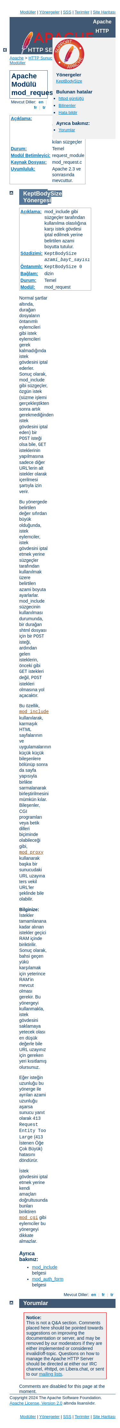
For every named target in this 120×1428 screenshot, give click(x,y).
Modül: (27, 287)
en (40, 102)
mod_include (34, 711)
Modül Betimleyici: (31, 155)
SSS (67, 12)
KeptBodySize (69, 81)
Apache (17, 58)
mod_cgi (28, 1217)
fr (35, 107)
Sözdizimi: (31, 253)
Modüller (28, 12)
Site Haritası (104, 12)
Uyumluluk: (23, 168)
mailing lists (50, 1374)
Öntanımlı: (31, 266)
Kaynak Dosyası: (29, 162)
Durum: (19, 148)
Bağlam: (29, 273)
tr (44, 107)
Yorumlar (67, 129)
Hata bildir (68, 112)
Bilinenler (67, 105)
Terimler (82, 12)
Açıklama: (21, 118)
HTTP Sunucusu (43, 58)
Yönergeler (49, 12)
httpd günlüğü (71, 98)
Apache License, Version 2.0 (36, 1403)
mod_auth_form (47, 1279)
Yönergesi (37, 200)
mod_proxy (31, 852)
